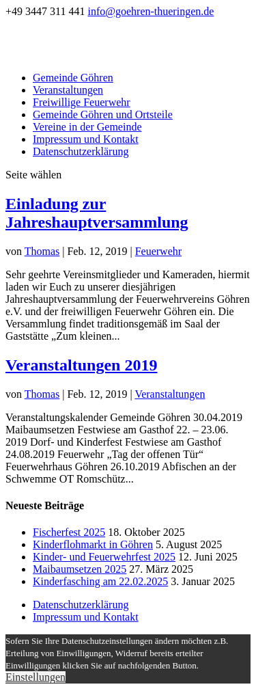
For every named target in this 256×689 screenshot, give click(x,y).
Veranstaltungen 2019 (81, 365)
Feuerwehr (158, 251)
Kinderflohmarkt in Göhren (93, 544)
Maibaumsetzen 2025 (79, 569)
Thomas (42, 251)
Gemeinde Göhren (73, 77)
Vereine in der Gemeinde (87, 127)
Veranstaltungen (68, 90)
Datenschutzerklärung (80, 151)
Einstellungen (35, 677)
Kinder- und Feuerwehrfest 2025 (104, 557)
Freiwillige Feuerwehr (81, 102)
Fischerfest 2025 (69, 532)
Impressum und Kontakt (86, 139)
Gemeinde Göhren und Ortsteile (103, 114)
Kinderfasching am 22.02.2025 (100, 581)
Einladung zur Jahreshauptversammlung (96, 213)
